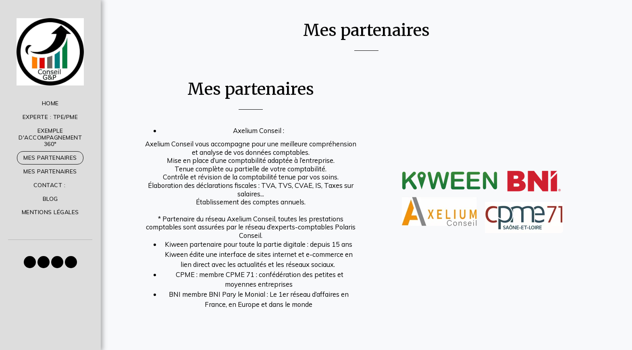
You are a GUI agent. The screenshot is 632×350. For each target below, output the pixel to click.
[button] (30, 262)
